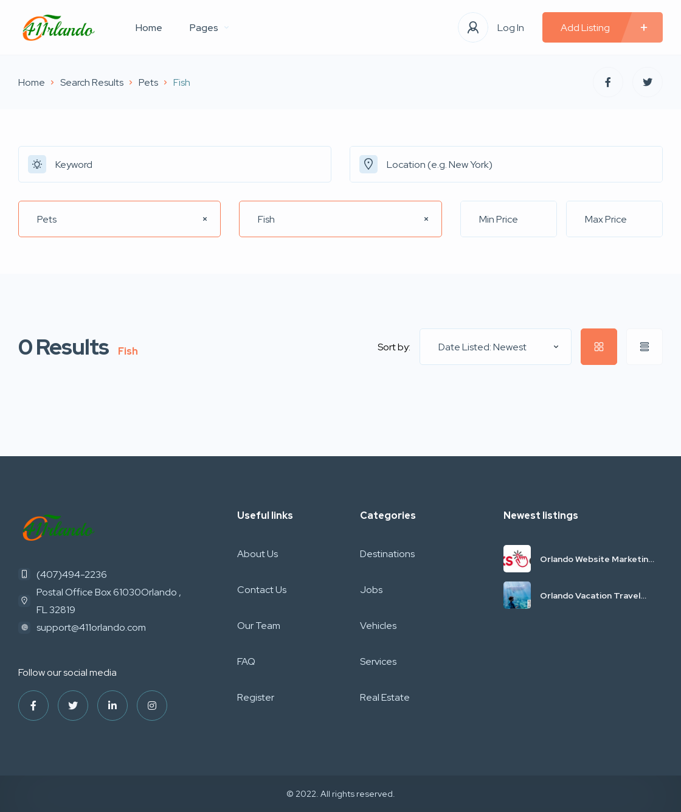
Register (255, 697)
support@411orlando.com (91, 627)
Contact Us (261, 589)
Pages (209, 27)
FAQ (246, 661)
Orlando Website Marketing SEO (597, 559)
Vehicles (378, 625)
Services (378, 661)
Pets (148, 82)
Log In (510, 27)
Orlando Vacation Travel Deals (590, 595)
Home (149, 27)
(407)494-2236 (71, 574)
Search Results (91, 82)
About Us (257, 553)
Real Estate (385, 697)
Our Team (258, 625)
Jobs (371, 589)
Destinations (387, 553)
